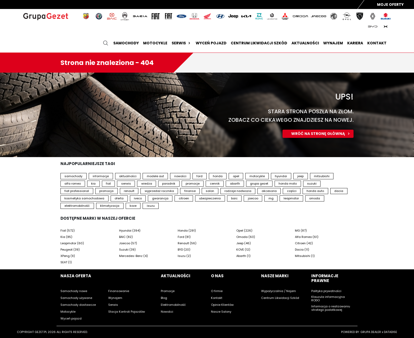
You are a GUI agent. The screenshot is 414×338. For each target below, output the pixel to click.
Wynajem (333, 43)
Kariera (355, 43)
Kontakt (377, 43)
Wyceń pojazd (211, 43)
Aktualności (305, 43)
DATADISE (390, 332)
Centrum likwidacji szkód (259, 43)
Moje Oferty (390, 4)
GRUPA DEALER (370, 332)
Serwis (181, 43)
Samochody (126, 43)
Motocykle (155, 43)
